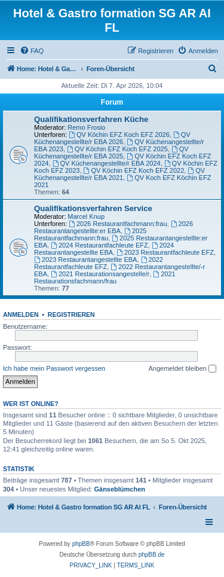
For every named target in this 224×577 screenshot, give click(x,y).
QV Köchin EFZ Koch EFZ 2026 (119, 134)
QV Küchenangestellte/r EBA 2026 (112, 138)
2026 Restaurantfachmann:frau (118, 223)
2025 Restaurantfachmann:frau (90, 234)
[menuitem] (32, 51)
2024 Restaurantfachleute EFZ (99, 245)
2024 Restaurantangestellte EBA (104, 249)
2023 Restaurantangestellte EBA (85, 259)
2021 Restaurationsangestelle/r (100, 273)
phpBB (81, 544)
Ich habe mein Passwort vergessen (54, 368)
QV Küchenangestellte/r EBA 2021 (119, 174)
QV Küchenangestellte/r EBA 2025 (111, 152)
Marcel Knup (86, 216)
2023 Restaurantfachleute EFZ (165, 252)
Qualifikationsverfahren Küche (91, 119)
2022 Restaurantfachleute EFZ (98, 263)
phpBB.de (152, 554)
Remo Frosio (86, 127)
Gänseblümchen (119, 489)
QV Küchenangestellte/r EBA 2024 (107, 163)
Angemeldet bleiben (182, 369)
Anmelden (21, 314)
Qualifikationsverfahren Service (93, 208)
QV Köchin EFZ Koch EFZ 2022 (134, 170)
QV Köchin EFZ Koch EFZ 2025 (117, 148)
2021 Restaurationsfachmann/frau (105, 277)
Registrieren (71, 314)
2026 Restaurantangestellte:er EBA (113, 227)
